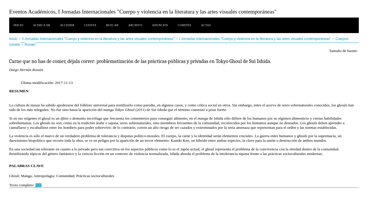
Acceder (67, 25)
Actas (206, 25)
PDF (38, 185)
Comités (184, 25)
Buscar (112, 25)
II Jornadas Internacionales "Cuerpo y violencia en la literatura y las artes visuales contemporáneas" (98, 39)
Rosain (30, 45)
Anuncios (160, 25)
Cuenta (90, 25)
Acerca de (41, 25)
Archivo (135, 25)
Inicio (18, 25)
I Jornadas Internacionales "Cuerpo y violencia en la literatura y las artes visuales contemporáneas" (255, 39)
